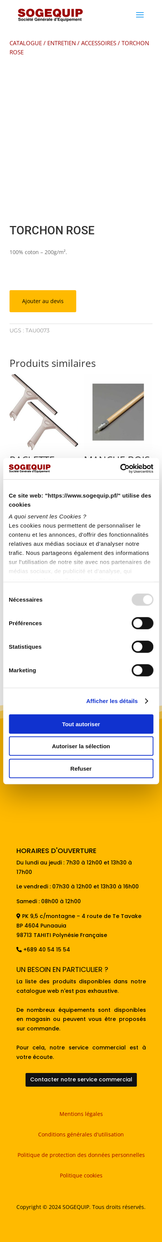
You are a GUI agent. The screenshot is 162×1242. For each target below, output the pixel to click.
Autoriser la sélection (81, 746)
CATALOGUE (26, 43)
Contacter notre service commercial (81, 1079)
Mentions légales (81, 1113)
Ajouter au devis (43, 301)
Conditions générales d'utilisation (81, 1134)
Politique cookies (81, 1175)
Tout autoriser (81, 724)
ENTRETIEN (61, 43)
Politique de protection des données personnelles (81, 1154)
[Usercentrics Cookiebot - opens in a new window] (120, 469)
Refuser (81, 768)
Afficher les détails (112, 701)
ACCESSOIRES (98, 43)
